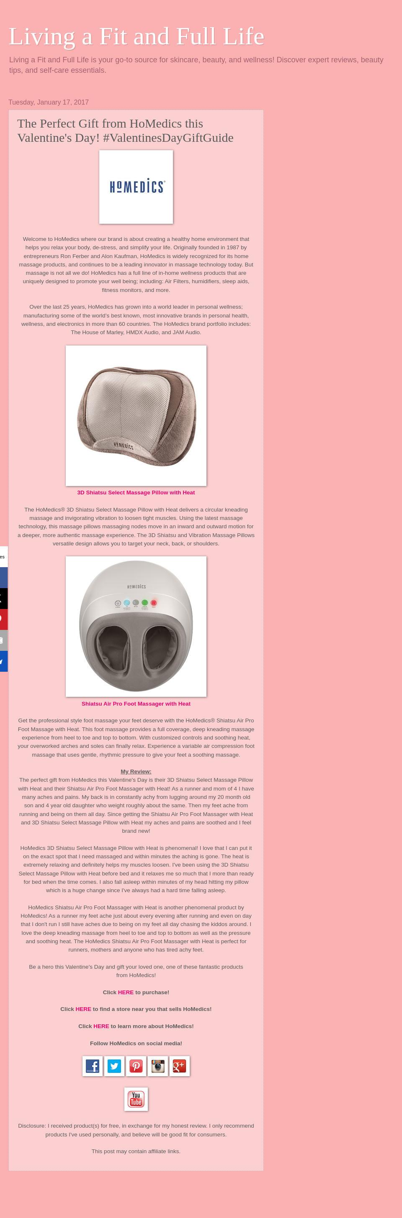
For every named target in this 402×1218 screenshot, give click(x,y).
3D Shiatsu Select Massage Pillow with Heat (136, 492)
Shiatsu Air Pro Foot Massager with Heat (136, 704)
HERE (126, 992)
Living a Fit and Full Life (136, 36)
